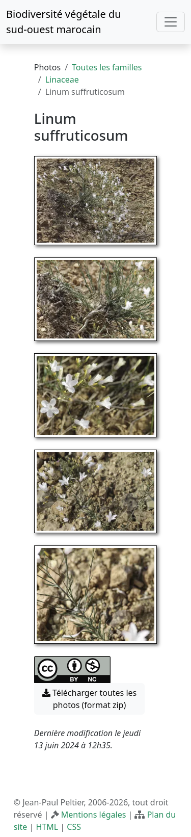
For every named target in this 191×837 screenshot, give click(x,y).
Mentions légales (93, 814)
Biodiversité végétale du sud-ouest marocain (63, 21)
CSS (74, 826)
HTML (47, 826)
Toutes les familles (107, 67)
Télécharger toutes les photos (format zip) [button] (89, 699)
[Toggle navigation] (170, 22)
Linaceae (62, 79)
